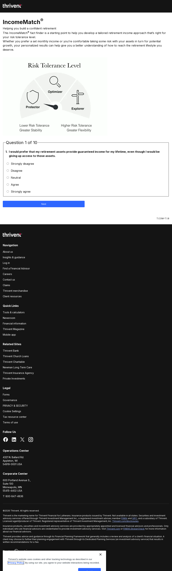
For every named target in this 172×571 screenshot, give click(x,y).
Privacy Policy (16, 565)
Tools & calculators (14, 312)
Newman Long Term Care (17, 367)
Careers (7, 274)
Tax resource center (15, 416)
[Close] (100, 557)
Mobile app (9, 334)
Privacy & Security (15, 405)
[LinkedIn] (14, 440)
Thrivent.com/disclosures (125, 521)
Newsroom (9, 317)
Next (43, 204)
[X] (22, 440)
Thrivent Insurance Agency (18, 372)
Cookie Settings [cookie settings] (12, 411)
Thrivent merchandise (15, 290)
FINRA (124, 518)
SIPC (134, 518)
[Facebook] (5, 440)
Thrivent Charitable (14, 361)
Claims (6, 285)
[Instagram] (30, 440)
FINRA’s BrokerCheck (134, 528)
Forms (6, 394)
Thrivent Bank (11, 350)
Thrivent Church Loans (16, 356)
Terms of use (10, 422)
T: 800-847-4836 (13, 496)
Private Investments (14, 378)
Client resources (12, 296)
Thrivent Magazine (13, 329)
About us (8, 251)
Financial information (14, 323)
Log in (6, 262)
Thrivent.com (113, 528)
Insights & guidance (14, 257)
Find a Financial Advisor (16, 268)
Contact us (9, 279)
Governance (10, 400)
